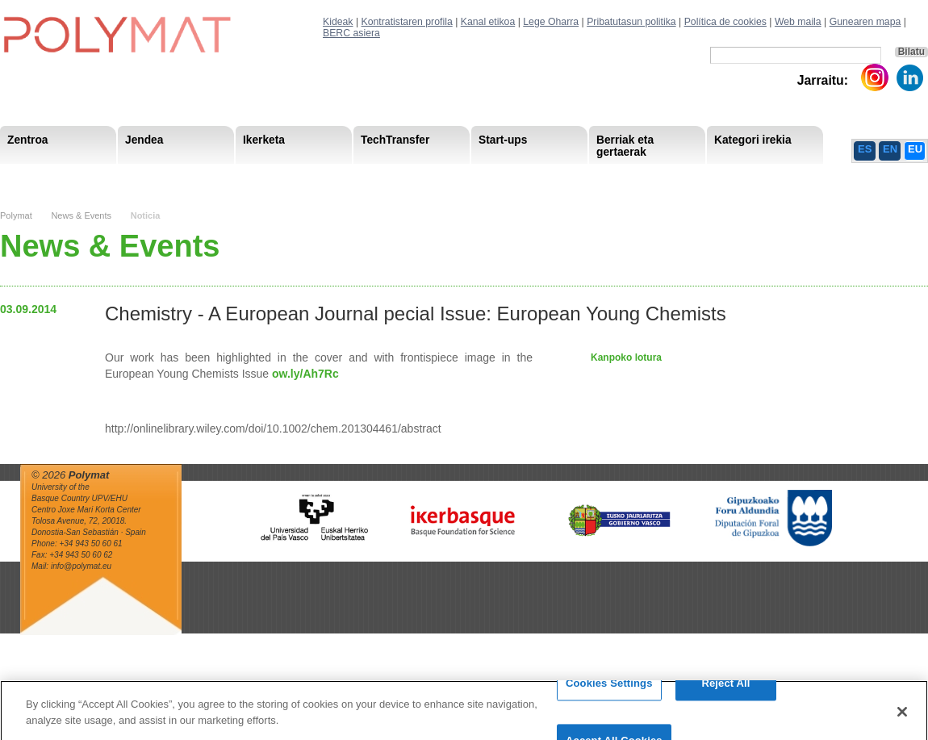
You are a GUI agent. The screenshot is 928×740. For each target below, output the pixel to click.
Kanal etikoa (488, 21)
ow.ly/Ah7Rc (305, 373)
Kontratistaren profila (407, 21)
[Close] (902, 717)
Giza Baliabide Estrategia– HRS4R (503, 177)
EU (915, 149)
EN (890, 149)
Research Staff (44, 177)
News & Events (81, 215)
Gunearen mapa (865, 21)
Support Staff (132, 177)
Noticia (146, 215)
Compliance (439, 177)
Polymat (16, 215)
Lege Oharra (551, 21)
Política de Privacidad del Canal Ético (765, 177)
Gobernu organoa (163, 177)
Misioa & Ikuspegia (53, 177)
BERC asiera (351, 33)
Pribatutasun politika (631, 21)
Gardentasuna (355, 177)
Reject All (725, 690)
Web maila (798, 21)
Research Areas (46, 177)
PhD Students (365, 177)
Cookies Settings (609, 690)
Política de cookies (725, 21)
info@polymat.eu (81, 566)
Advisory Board (263, 177)
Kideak (338, 21)
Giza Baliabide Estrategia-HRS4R (571, 177)
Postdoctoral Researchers (247, 177)
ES (865, 149)
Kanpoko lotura (626, 357)
